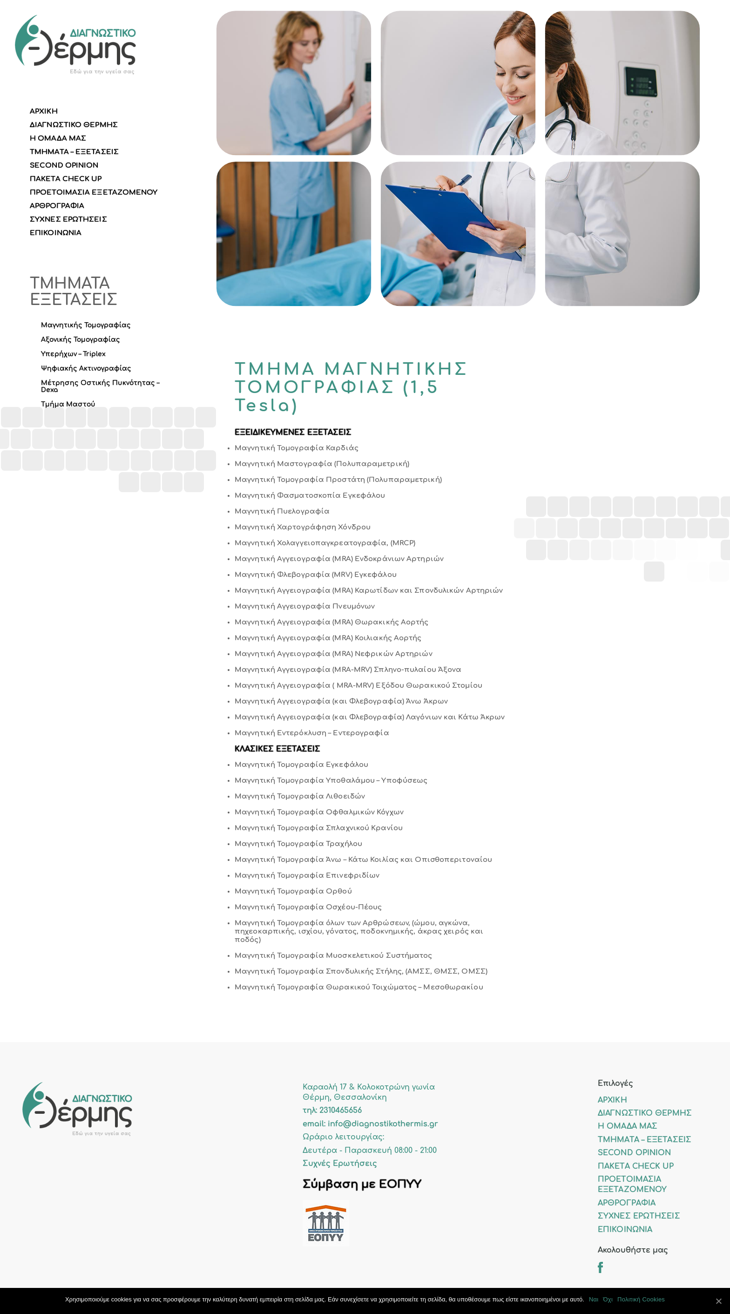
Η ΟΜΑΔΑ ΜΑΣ (58, 138)
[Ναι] (718, 1301)
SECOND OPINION (64, 165)
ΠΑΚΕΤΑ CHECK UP (66, 179)
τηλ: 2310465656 (332, 1110)
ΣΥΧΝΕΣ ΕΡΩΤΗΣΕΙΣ (68, 220)
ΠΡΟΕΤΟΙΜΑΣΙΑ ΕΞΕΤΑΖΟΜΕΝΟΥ (94, 192)
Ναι (594, 1299)
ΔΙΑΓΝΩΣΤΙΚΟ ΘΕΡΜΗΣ (74, 125)
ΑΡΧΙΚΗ (44, 111)
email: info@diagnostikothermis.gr (370, 1124)
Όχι (608, 1299)
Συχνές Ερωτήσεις (340, 1163)
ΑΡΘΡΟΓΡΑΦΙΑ (57, 206)
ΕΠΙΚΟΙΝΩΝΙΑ (55, 233)
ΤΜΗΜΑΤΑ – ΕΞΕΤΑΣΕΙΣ (74, 152)
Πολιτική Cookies (641, 1299)
